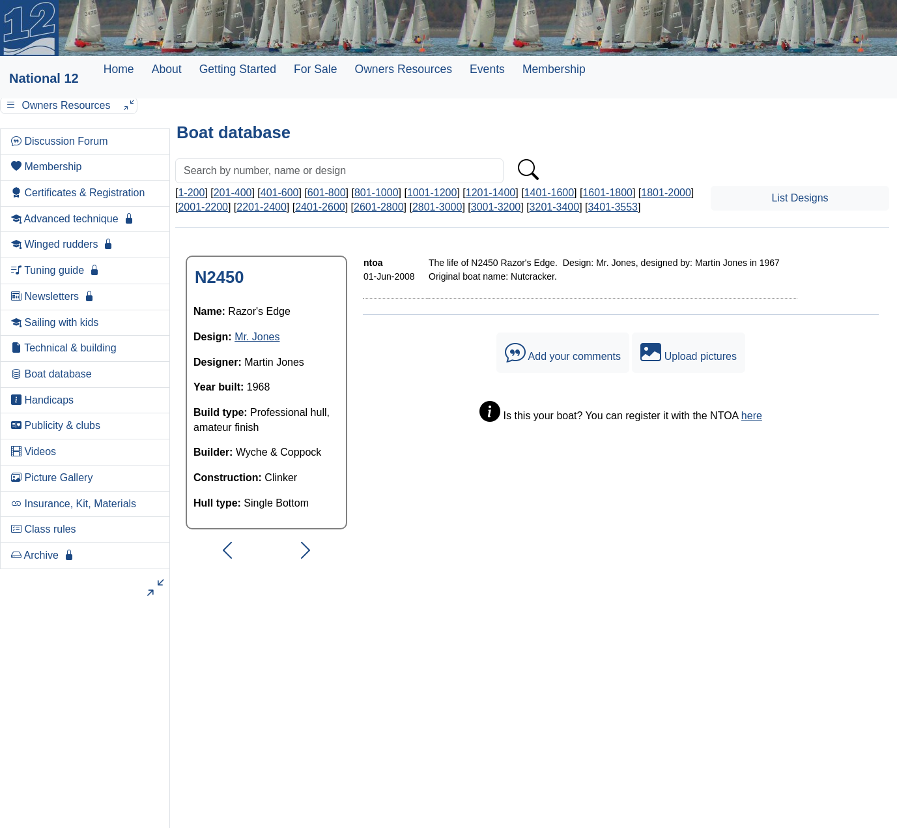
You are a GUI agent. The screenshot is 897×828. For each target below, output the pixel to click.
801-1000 (376, 192)
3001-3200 (496, 207)
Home (119, 69)
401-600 (280, 192)
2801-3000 (437, 207)
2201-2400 (261, 207)
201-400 (233, 192)
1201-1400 (491, 192)
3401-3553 (613, 207)
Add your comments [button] (563, 352)
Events (487, 69)
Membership (554, 69)
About (167, 69)
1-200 (191, 192)
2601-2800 (379, 207)
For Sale (315, 69)
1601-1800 (607, 192)
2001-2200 (203, 207)
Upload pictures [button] (688, 352)
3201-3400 (555, 207)
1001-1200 (432, 192)
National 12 (44, 78)
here (751, 415)
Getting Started (237, 69)
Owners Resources (403, 69)
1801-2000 (666, 192)
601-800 (326, 192)
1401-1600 (549, 192)
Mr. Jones (257, 336)
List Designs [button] (799, 197)
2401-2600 (320, 207)
